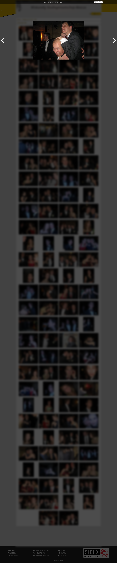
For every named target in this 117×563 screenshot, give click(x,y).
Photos (45, 2)
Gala (61, 2)
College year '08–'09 (53, 2)
